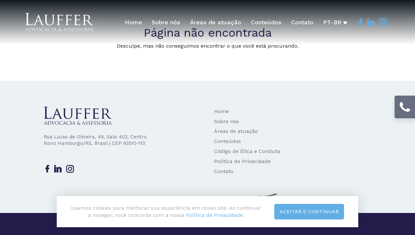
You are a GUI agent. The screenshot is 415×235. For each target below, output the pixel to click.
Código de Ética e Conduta (247, 151)
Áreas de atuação (215, 22)
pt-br (335, 22)
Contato (302, 22)
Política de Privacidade (242, 161)
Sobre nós (166, 22)
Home (133, 22)
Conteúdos (266, 22)
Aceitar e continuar (309, 211)
